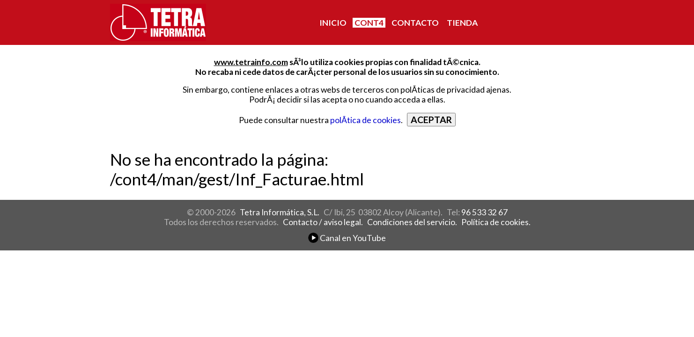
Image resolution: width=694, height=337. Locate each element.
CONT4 (369, 23)
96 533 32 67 (484, 212)
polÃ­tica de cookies (365, 120)
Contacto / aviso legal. (323, 222)
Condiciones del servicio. (412, 222)
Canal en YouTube (347, 238)
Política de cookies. (496, 222)
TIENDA (462, 23)
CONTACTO (415, 23)
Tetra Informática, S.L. (279, 212)
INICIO (333, 23)
